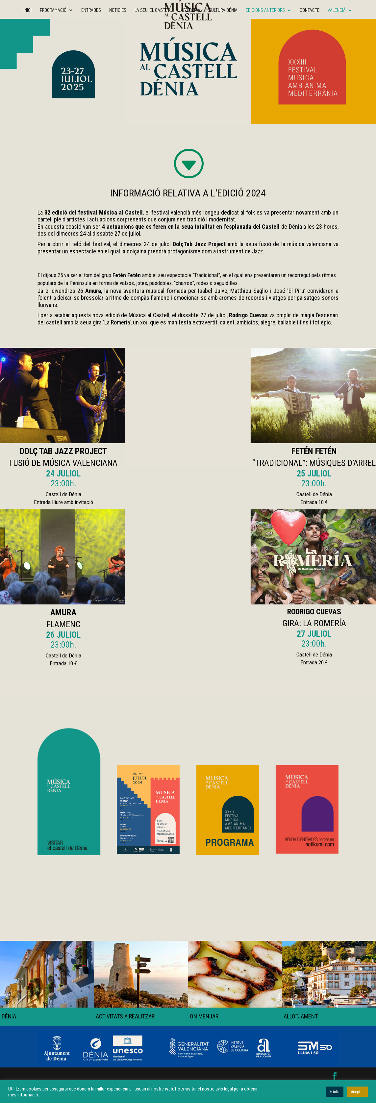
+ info (334, 1091)
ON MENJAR (203, 1016)
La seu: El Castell (153, 10)
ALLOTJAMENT (301, 1016)
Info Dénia (190, 10)
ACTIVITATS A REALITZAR (125, 1016)
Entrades (91, 10)
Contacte (309, 10)
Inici (27, 10)
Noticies (117, 10)
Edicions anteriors (265, 10)
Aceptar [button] (357, 1091)
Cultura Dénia (223, 10)
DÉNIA (9, 1016)
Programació (53, 10)
